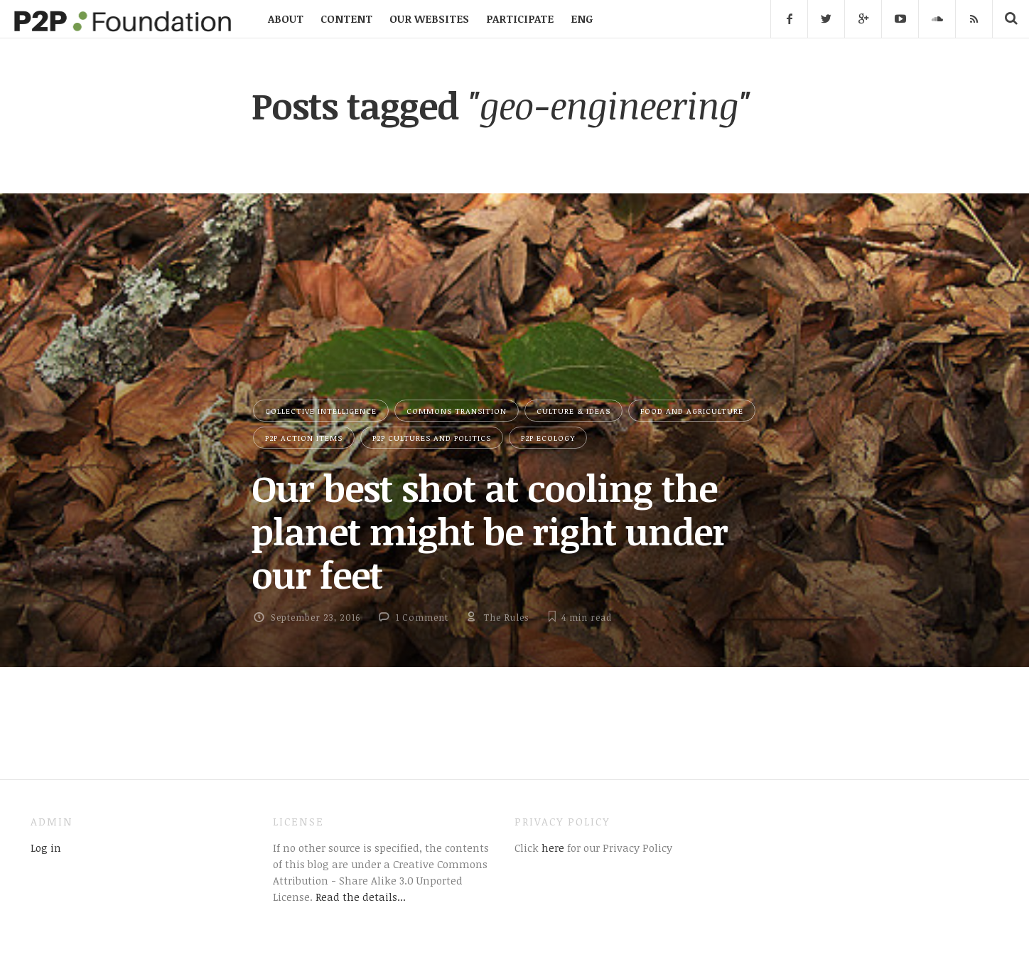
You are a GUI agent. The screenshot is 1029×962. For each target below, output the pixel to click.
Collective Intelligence (321, 410)
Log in (46, 847)
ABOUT (285, 18)
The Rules (506, 617)
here (551, 847)
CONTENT (346, 18)
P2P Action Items (304, 437)
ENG (582, 18)
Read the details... (361, 896)
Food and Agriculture (691, 410)
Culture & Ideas (573, 410)
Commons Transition (456, 410)
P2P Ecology (548, 437)
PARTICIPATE (520, 18)
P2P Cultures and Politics (431, 437)
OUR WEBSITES (429, 18)
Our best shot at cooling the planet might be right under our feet (490, 531)
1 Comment (422, 617)
